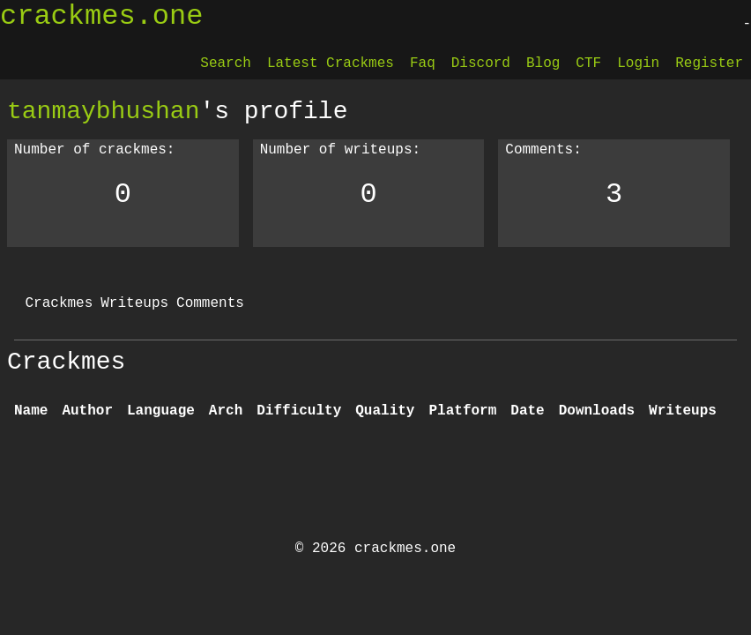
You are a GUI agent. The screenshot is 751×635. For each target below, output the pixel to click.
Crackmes (59, 303)
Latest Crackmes (330, 63)
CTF (588, 63)
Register (709, 63)
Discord (480, 63)
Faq (422, 63)
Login (638, 63)
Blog (543, 63)
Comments (210, 303)
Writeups (134, 303)
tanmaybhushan (103, 111)
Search (225, 63)
